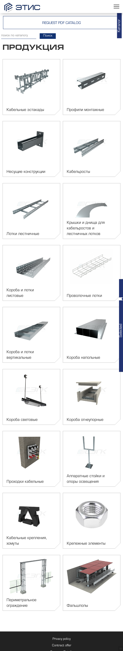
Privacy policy (61, 639)
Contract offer (61, 646)
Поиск (47, 36)
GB (120, 649)
